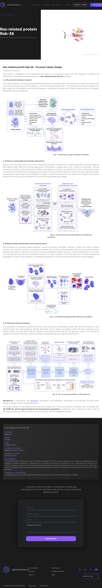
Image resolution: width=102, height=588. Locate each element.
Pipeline (47, 5)
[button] (36, 5)
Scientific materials (58, 571)
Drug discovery (34, 568)
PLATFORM (31, 571)
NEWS (53, 574)
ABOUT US (31, 574)
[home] (13, 5)
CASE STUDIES (56, 568)
